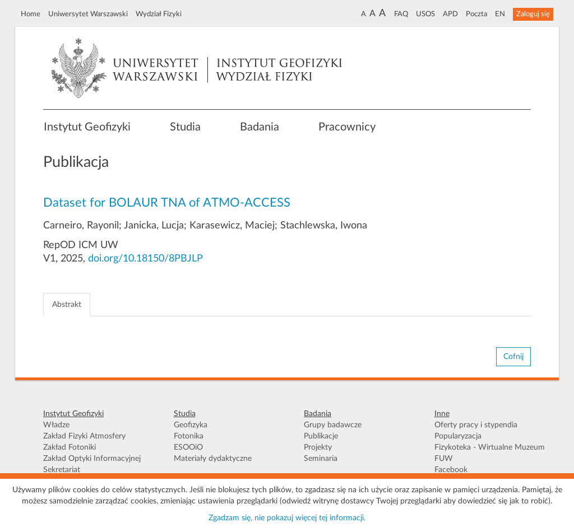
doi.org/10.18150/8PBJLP (145, 259)
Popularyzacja (458, 436)
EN (500, 14)
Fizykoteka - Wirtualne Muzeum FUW (489, 453)
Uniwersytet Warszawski (88, 14)
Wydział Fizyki (159, 14)
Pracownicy (347, 127)
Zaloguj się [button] (533, 14)
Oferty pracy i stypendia (475, 425)
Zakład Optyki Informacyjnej (92, 459)
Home (30, 14)
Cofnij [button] (513, 357)
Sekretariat (61, 470)
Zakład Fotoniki (69, 447)
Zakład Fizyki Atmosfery (84, 436)
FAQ (401, 14)
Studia (185, 127)
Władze (56, 425)
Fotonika (188, 436)
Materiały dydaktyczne (213, 459)
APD (450, 14)
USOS (425, 14)
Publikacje (321, 436)
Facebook (450, 470)
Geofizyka (190, 425)
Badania (259, 127)
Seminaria (320, 459)
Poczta (476, 14)
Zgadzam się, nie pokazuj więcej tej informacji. (287, 518)
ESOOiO (188, 447)
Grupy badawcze (333, 425)
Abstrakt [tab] (66, 305)
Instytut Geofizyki (87, 127)
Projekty (318, 447)
